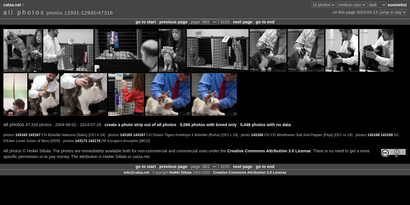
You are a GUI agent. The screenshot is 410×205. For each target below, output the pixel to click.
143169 (387, 135)
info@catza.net (136, 172)
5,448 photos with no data (265, 124)
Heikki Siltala (180, 172)
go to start (146, 22)
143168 (374, 135)
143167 (34, 135)
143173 (81, 141)
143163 (21, 135)
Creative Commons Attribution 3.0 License (269, 151)
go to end (265, 22)
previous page (173, 22)
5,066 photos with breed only (208, 124)
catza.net (12, 5)
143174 (94, 141)
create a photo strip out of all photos (140, 124)
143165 (126, 135)
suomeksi (397, 5)
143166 (257, 135)
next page (242, 22)
